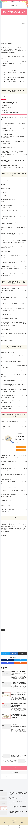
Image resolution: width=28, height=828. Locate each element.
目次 (12, 70)
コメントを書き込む (14, 772)
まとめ (5, 83)
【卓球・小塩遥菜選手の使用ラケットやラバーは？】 (15, 81)
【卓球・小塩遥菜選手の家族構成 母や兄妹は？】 (14, 76)
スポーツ (3, 630)
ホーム (5, 822)
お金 (14, 822)
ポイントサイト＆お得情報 (7, 824)
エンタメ (22, 822)
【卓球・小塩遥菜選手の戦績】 (10, 79)
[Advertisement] (14, 18)
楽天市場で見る (20, 449)
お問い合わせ (20, 824)
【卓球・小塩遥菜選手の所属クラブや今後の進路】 (14, 77)
